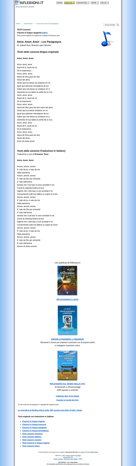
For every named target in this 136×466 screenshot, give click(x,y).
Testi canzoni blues (31, 446)
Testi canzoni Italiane (31, 437)
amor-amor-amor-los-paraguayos (47, 23)
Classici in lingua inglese (33, 421)
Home (18, 23)
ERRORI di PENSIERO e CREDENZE (67, 339)
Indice (45, 33)
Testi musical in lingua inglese (36, 443)
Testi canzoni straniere (32, 434)
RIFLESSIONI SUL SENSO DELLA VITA (67, 384)
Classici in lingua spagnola (34, 428)
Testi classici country (31, 440)
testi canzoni (28, 23)
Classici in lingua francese (34, 424)
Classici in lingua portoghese (35, 431)
